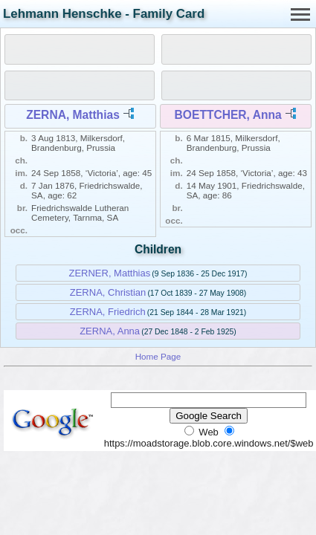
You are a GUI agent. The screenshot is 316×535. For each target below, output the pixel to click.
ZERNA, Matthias (73, 114)
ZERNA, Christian (108, 292)
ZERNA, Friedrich (108, 311)
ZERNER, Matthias (109, 273)
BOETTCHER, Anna (228, 114)
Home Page (158, 356)
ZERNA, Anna (110, 331)
